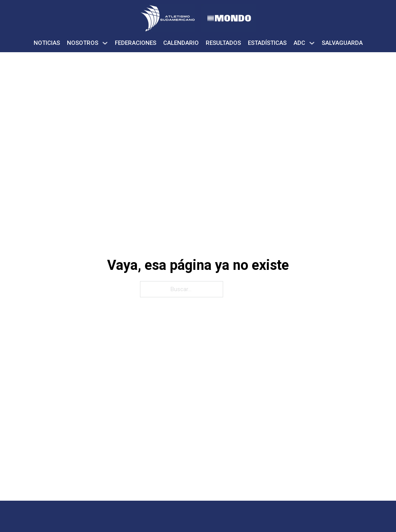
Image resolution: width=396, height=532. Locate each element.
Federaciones (135, 42)
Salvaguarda (342, 42)
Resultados (223, 42)
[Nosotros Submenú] (105, 43)
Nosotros (82, 42)
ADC (299, 42)
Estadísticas (267, 42)
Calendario (181, 42)
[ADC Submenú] (312, 43)
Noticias (47, 42)
